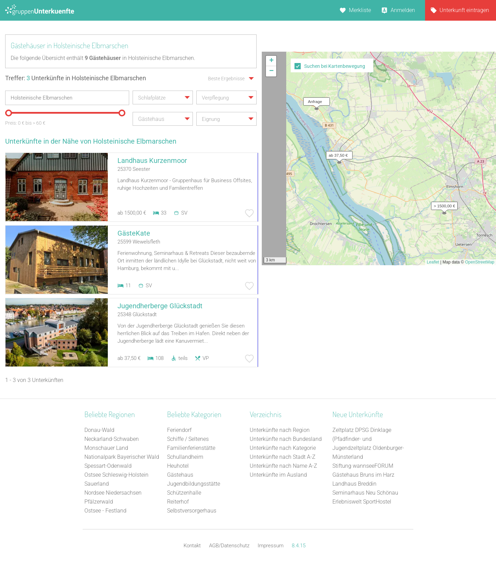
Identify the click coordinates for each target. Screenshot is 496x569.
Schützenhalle (184, 492)
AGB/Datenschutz (229, 545)
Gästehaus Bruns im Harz (363, 475)
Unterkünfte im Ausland (278, 475)
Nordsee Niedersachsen (113, 492)
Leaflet (433, 262)
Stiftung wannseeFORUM (362, 466)
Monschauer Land (106, 448)
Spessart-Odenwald (108, 466)
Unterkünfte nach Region (280, 430)
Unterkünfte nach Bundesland (286, 439)
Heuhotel (178, 466)
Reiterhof (178, 501)
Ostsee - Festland (105, 510)
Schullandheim (185, 457)
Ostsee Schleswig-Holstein (116, 475)
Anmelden (403, 10)
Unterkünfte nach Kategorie (283, 448)
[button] (443, 204)
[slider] (8, 113)
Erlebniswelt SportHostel (361, 501)
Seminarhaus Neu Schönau (365, 492)
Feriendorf (179, 430)
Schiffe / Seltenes (188, 439)
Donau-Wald (99, 430)
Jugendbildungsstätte (193, 483)
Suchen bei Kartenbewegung (334, 66)
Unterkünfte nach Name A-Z (283, 466)
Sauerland (96, 483)
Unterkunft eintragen (464, 10)
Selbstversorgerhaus (191, 510)
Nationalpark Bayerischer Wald (121, 457)
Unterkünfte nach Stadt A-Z (283, 457)
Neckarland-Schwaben (111, 439)
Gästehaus (180, 475)
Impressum (270, 545)
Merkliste (360, 10)
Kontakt (192, 545)
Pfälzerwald (98, 501)
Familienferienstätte (191, 448)
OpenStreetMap (479, 262)
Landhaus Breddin (354, 483)
